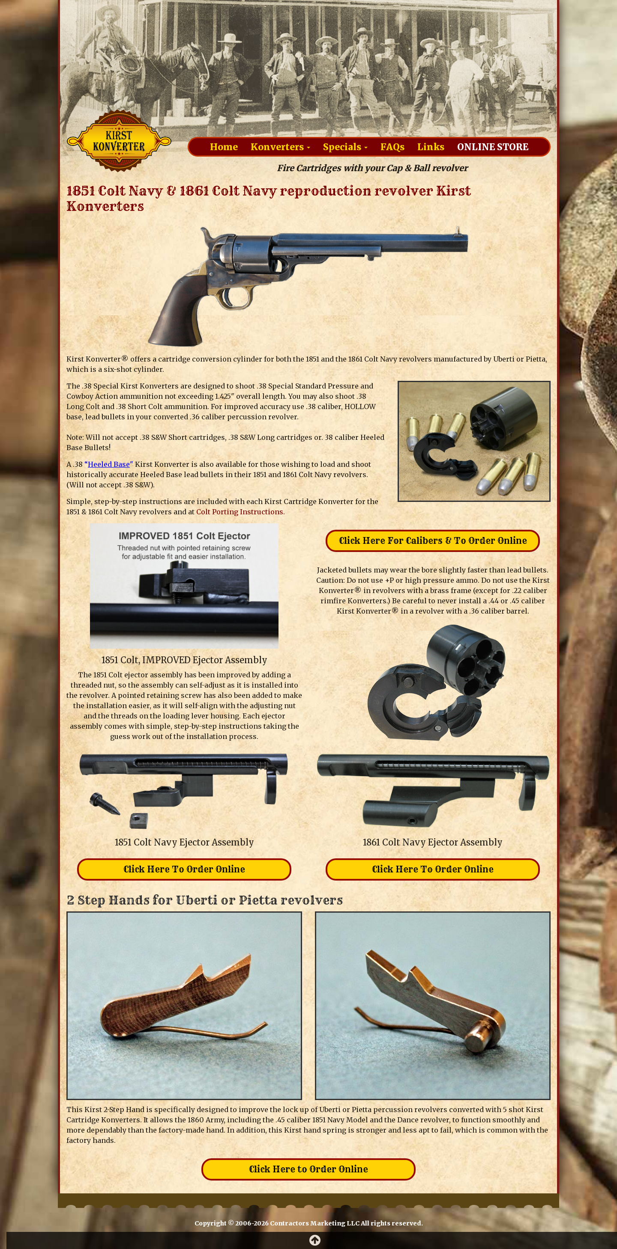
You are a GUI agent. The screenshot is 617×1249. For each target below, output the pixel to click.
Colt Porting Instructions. (240, 511)
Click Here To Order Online (184, 869)
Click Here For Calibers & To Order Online (433, 540)
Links (430, 146)
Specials (345, 146)
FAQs (392, 146)
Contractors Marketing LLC (314, 1223)
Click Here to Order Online (308, 1169)
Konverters (280, 146)
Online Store (492, 146)
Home (224, 146)
